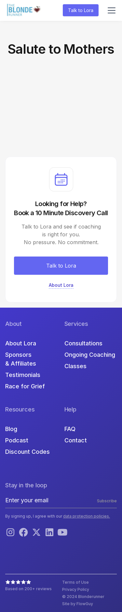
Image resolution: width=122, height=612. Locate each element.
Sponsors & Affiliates (20, 359)
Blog (11, 428)
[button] (110, 10)
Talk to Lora (80, 10)
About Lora (20, 343)
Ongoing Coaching (89, 354)
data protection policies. (86, 516)
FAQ (69, 428)
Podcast (16, 440)
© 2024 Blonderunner (83, 596)
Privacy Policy (75, 589)
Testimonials (22, 374)
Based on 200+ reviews (28, 588)
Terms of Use (75, 582)
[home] (24, 11)
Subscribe (107, 500)
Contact (75, 440)
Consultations (83, 343)
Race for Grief (25, 386)
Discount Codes (27, 451)
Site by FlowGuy (77, 603)
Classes (75, 366)
